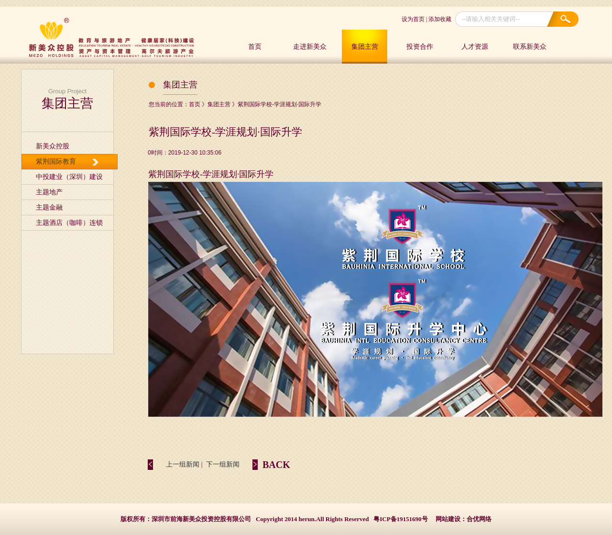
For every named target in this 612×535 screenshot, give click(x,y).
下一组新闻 (223, 464)
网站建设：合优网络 (464, 519)
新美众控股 (52, 146)
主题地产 (49, 192)
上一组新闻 (182, 464)
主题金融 (49, 207)
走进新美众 (310, 46)
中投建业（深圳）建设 (69, 176)
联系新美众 (529, 46)
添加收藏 (439, 19)
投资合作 (419, 46)
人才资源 (474, 46)
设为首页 (413, 19)
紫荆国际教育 (56, 161)
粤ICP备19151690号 (400, 519)
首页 (255, 46)
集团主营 (364, 46)
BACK (276, 464)
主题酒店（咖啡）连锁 (69, 222)
